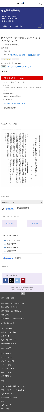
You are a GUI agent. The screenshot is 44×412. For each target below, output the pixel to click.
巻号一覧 (18, 26)
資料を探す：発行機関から (11, 311)
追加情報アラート (13, 244)
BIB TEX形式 (9, 94)
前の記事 (9, 223)
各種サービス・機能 (8, 332)
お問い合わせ (6, 405)
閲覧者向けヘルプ (7, 394)
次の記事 (34, 223)
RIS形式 (8, 85)
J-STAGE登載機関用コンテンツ (12, 386)
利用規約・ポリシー (8, 340)
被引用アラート (12, 247)
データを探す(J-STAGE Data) (12, 318)
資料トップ (6, 26)
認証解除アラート (13, 251)
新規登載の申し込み (8, 343)
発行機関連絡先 (10, 108)
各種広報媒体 (6, 376)
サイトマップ (6, 409)
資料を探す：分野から (9, 307)
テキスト (9, 99)
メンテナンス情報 (7, 361)
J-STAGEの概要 (7, 328)
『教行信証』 (14, 55)
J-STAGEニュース (7, 368)
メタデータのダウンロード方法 (14, 103)
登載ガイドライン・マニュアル (12, 390)
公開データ (5, 336)
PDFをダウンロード (14, 78)
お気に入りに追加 (13, 240)
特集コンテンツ (7, 372)
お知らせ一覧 (6, 353)
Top (23, 293)
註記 (34, 55)
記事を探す (5, 314)
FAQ (2, 401)
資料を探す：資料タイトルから (12, 303)
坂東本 (30, 55)
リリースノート (7, 357)
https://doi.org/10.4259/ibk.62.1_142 (19, 67)
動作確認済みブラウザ (9, 397)
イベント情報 (6, 365)
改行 (38, 55)
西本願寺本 (23, 55)
